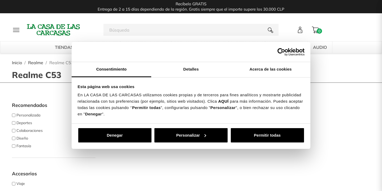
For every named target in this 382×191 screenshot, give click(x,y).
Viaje (20, 183)
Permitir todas (267, 135)
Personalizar (191, 135)
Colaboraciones (29, 130)
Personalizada (28, 115)
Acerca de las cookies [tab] (271, 69)
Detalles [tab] (191, 69)
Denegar (115, 135)
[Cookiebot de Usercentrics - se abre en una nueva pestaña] (281, 52)
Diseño (22, 138)
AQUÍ (223, 101)
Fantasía (23, 146)
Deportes (24, 122)
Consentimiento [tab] (111, 69)
